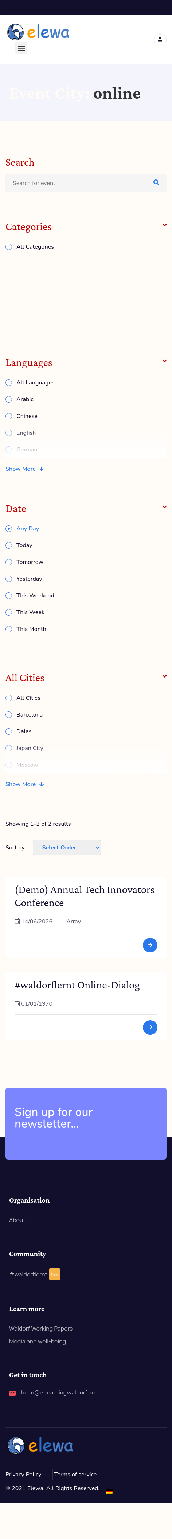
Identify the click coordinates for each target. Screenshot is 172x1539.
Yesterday (29, 579)
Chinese (27, 416)
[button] (21, 48)
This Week (30, 612)
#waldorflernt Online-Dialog (77, 985)
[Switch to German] (109, 1491)
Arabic (25, 399)
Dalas (24, 731)
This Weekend (35, 596)
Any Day (27, 529)
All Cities (28, 698)
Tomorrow (29, 562)
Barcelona (29, 715)
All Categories (35, 247)
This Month (31, 629)
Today (24, 545)
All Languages (35, 383)
